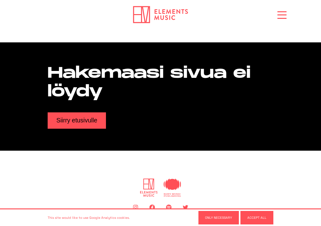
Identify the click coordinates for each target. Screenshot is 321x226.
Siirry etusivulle (76, 120)
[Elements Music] (149, 188)
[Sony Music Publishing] (172, 188)
